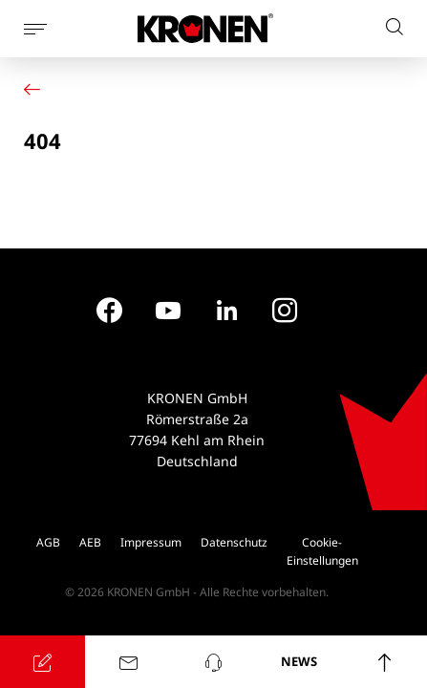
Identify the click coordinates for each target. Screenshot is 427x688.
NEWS (299, 661)
